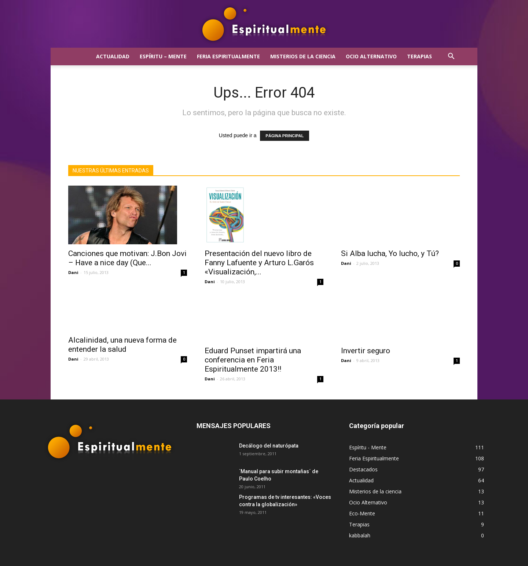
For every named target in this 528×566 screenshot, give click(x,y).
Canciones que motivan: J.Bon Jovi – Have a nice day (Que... (127, 258)
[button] (451, 57)
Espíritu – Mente (163, 56)
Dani (73, 272)
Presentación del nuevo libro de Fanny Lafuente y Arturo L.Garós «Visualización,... (259, 262)
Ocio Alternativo (371, 56)
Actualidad (112, 56)
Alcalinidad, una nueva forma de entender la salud (122, 360)
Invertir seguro (365, 350)
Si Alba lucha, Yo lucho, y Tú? (390, 253)
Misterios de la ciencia (303, 56)
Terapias (419, 56)
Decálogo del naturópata (268, 446)
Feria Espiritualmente (228, 56)
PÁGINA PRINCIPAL (284, 136)
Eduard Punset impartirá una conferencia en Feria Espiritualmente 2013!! (253, 359)
